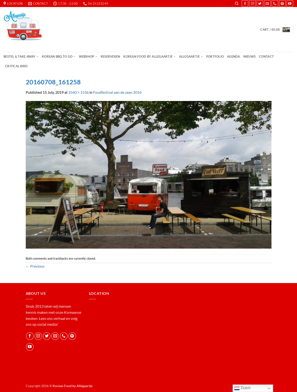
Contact (266, 56)
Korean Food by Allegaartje (149, 56)
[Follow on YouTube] (289, 3)
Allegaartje (191, 56)
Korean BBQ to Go (59, 56)
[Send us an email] (267, 3)
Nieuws (249, 56)
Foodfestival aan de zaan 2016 (117, 92)
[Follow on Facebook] (245, 3)
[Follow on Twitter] (260, 3)
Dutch (242, 388)
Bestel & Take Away (21, 56)
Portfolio (215, 56)
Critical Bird (16, 66)
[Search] (236, 3)
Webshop (88, 56)
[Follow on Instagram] (252, 3)
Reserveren (110, 56)
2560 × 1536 (78, 92)
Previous (35, 266)
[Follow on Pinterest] (282, 3)
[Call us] (274, 3)
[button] (275, 29)
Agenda (233, 56)
